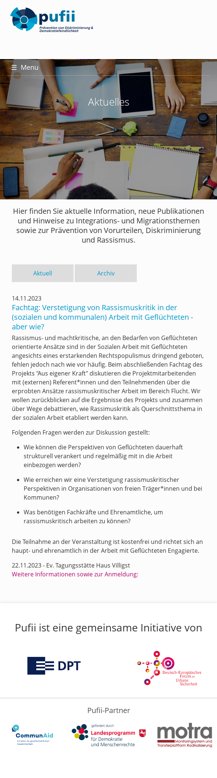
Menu (24, 67)
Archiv (106, 273)
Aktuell (42, 273)
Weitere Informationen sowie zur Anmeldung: (75, 574)
